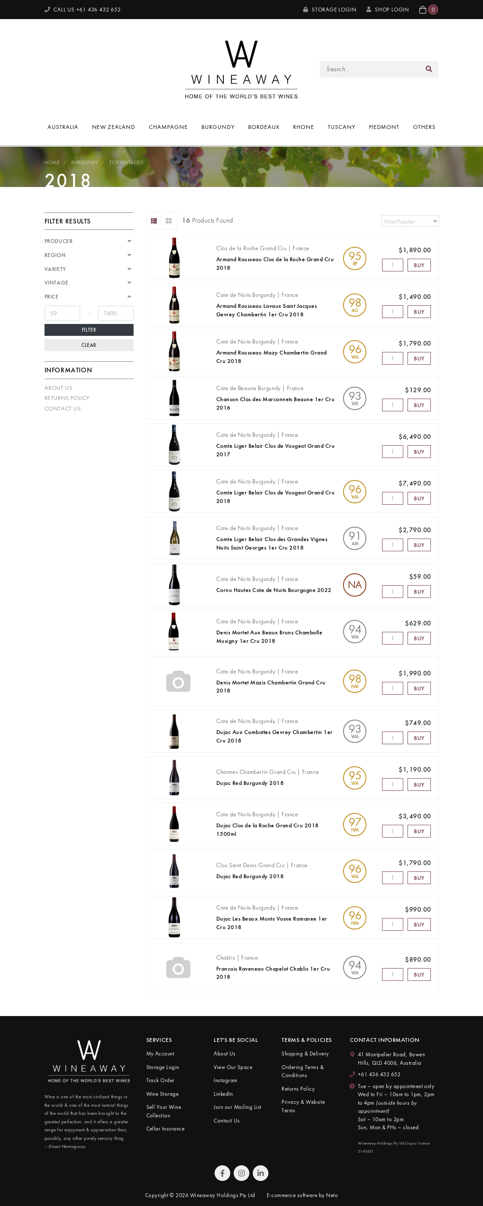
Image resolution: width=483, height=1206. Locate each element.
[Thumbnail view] (169, 221)
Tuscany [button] (341, 127)
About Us (59, 387)
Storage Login (329, 9)
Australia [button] (62, 127)
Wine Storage (162, 1093)
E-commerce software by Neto (302, 1195)
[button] (428, 9)
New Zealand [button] (114, 127)
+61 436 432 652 (379, 1074)
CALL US (83, 9)
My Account (160, 1053)
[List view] (154, 221)
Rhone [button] (303, 127)
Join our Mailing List (237, 1107)
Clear (88, 345)
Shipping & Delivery (305, 1053)
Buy (419, 265)
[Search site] (429, 69)
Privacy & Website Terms (303, 1106)
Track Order (160, 1080)
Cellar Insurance (165, 1128)
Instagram (225, 1080)
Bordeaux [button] (263, 127)
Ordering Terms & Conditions (303, 1071)
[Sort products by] (410, 221)
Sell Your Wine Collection (163, 1111)
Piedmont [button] (384, 127)
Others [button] (424, 127)
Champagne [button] (168, 127)
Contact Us (63, 408)
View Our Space (233, 1067)
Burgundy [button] (218, 127)
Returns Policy (67, 398)
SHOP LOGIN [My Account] (387, 9)
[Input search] (369, 69)
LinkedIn (223, 1093)
